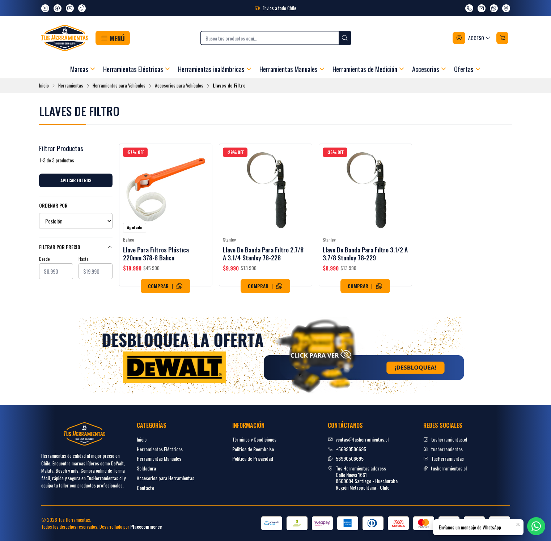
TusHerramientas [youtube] (443, 458)
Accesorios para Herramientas (165, 478)
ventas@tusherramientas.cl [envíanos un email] (358, 439)
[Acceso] (472, 38)
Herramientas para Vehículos (119, 85)
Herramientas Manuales (159, 458)
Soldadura (146, 468)
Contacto (145, 487)
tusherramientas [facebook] (443, 449)
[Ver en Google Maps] (506, 8)
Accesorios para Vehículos (179, 85)
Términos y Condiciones (254, 439)
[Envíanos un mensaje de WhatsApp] (494, 8)
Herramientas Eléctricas (160, 449)
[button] (113, 38)
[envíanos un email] (481, 8)
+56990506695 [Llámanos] (347, 449)
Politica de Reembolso (253, 449)
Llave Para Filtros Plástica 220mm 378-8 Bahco (156, 253)
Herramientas (70, 85)
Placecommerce (146, 526)
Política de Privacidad (252, 458)
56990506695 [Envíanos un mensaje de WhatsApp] (346, 458)
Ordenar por (53, 206)
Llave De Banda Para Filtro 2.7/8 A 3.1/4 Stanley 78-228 (263, 253)
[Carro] (502, 38)
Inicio (44, 85)
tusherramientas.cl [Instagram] (445, 439)
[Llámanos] (469, 8)
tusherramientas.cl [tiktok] (445, 468)
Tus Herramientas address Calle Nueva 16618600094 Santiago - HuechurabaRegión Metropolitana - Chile (363, 477)
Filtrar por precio (76, 247)
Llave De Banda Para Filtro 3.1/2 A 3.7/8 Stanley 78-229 (365, 253)
